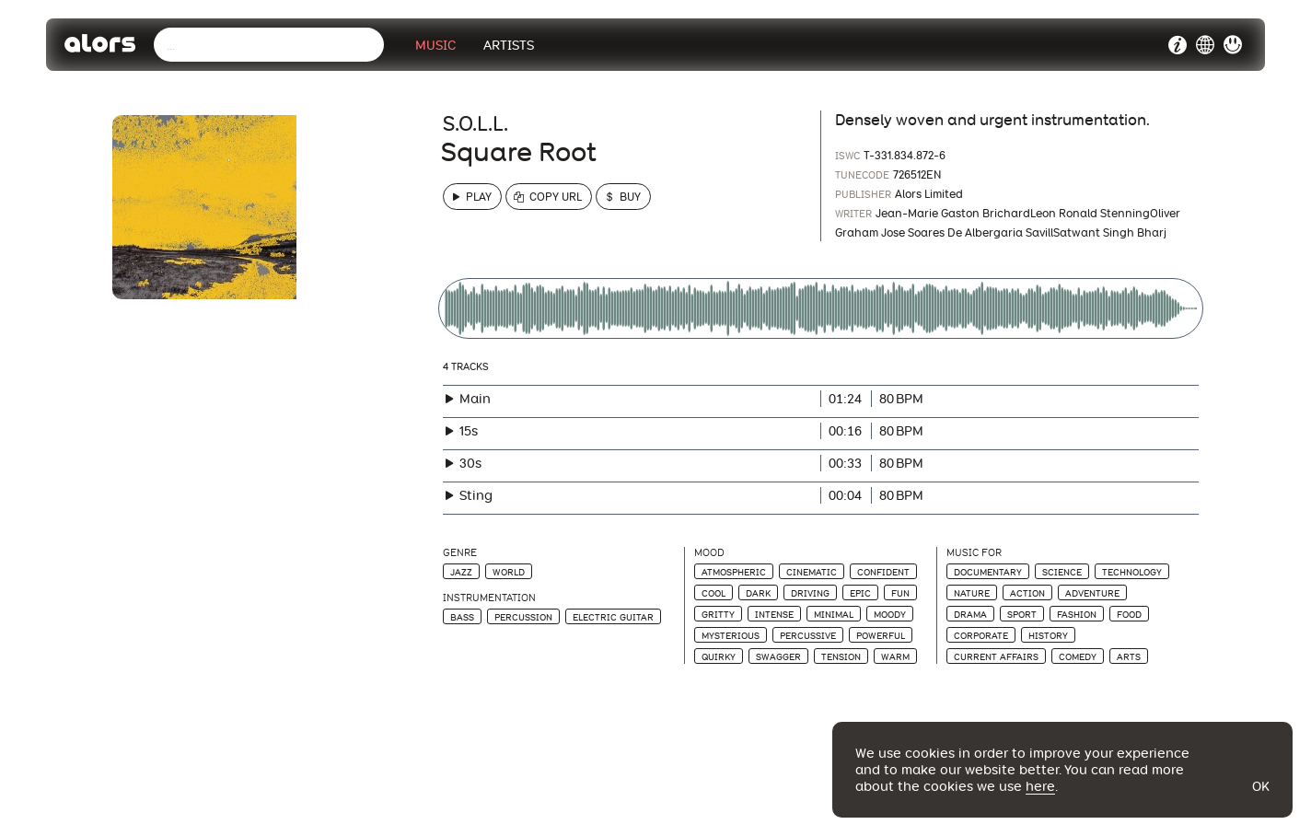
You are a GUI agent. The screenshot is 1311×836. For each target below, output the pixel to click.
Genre (460, 553)
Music (435, 45)
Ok (1261, 786)
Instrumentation (489, 598)
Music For (974, 553)
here (1040, 786)
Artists (508, 45)
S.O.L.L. (475, 123)
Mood (709, 553)
